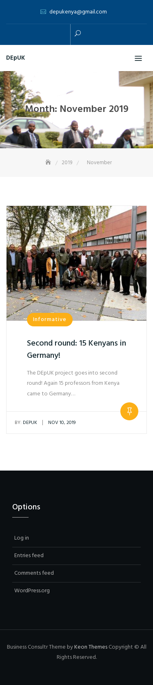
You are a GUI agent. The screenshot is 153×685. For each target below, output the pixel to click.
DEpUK (15, 58)
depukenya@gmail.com (78, 12)
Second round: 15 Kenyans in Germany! (76, 349)
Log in (21, 538)
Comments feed (34, 573)
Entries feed (29, 555)
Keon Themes (90, 647)
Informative (50, 319)
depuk (26, 423)
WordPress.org (32, 591)
